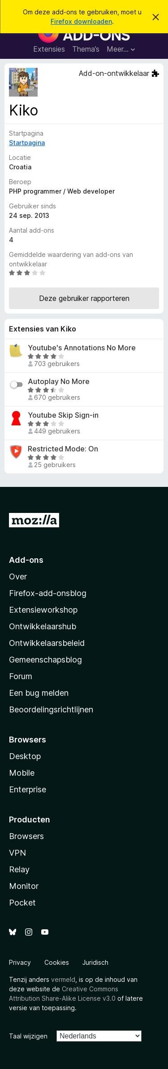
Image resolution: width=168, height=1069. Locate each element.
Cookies (56, 962)
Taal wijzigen (28, 1036)
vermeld (63, 979)
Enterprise (27, 789)
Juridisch (95, 962)
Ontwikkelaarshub (42, 626)
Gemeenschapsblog (45, 659)
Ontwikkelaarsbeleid (47, 643)
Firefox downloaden (81, 21)
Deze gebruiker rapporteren (84, 298)
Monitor (24, 886)
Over (18, 576)
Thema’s (85, 48)
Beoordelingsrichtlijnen (51, 709)
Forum (20, 676)
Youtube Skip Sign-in (63, 415)
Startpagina (27, 142)
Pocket (22, 902)
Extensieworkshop (43, 609)
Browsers (26, 836)
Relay (19, 869)
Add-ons (26, 560)
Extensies (49, 48)
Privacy (20, 962)
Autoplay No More (59, 381)
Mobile (21, 772)
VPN (17, 852)
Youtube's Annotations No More (82, 348)
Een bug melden (39, 693)
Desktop (25, 756)
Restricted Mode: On (63, 449)
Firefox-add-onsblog (47, 593)
